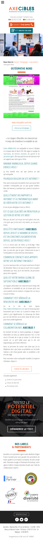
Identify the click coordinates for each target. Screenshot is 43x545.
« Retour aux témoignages (21, 128)
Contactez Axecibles (21, 368)
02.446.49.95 (28, 19)
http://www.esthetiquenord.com (14, 308)
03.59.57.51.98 (15, 19)
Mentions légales (21, 514)
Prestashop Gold (12, 386)
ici (16, 361)
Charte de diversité (13, 382)
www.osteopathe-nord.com (21, 122)
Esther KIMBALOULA (10, 148)
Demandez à (21, 25)
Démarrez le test (21, 429)
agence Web (22, 159)
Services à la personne (14, 379)
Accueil (16, 62)
